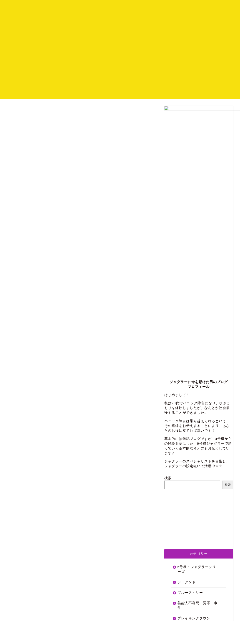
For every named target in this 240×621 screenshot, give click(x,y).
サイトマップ (53, 613)
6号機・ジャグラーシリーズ (197, 378)
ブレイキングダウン (194, 427)
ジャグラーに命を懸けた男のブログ (199, 191)
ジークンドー (188, 391)
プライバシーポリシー (24, 613)
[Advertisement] (120, 67)
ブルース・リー (190, 401)
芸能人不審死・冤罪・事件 (198, 414)
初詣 (181, 458)
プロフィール (192, 7)
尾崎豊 (183, 437)
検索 (168, 287)
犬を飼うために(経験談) (197, 490)
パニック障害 (188, 469)
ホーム (169, 7)
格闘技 (183, 448)
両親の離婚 (187, 479)
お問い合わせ (221, 7)
